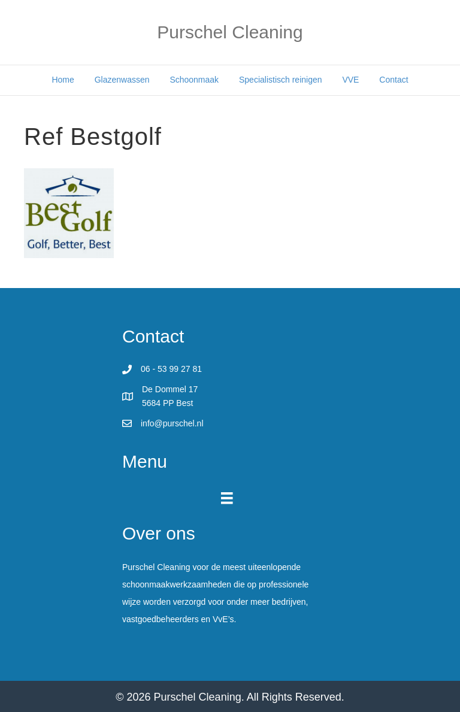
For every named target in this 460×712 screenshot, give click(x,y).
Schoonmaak (194, 79)
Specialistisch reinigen (280, 79)
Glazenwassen (122, 79)
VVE (350, 79)
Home (63, 79)
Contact (393, 79)
